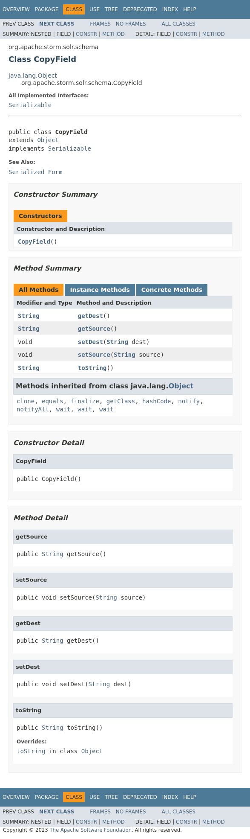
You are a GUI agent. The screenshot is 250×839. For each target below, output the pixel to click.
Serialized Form (35, 172)
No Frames (131, 24)
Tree (111, 9)
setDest (90, 341)
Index (170, 9)
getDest (90, 315)
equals (52, 401)
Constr (86, 34)
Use (94, 9)
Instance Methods (99, 289)
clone (25, 401)
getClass (120, 401)
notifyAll (33, 409)
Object (48, 140)
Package (46, 9)
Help (189, 9)
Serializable (30, 105)
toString (92, 367)
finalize (84, 401)
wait (63, 409)
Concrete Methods (172, 289)
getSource (94, 328)
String (29, 315)
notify (189, 401)
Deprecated (140, 9)
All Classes (178, 24)
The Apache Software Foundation (90, 830)
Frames (100, 24)
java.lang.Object (33, 75)
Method (113, 34)
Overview (16, 9)
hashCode (156, 401)
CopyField (34, 241)
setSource (94, 354)
